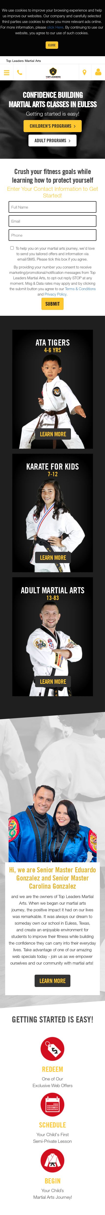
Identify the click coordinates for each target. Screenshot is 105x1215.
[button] (53, 73)
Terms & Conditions (80, 288)
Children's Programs (53, 126)
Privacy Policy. (56, 294)
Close (52, 45)
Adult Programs (52, 140)
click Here (55, 27)
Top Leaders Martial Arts (23, 61)
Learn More (53, 434)
